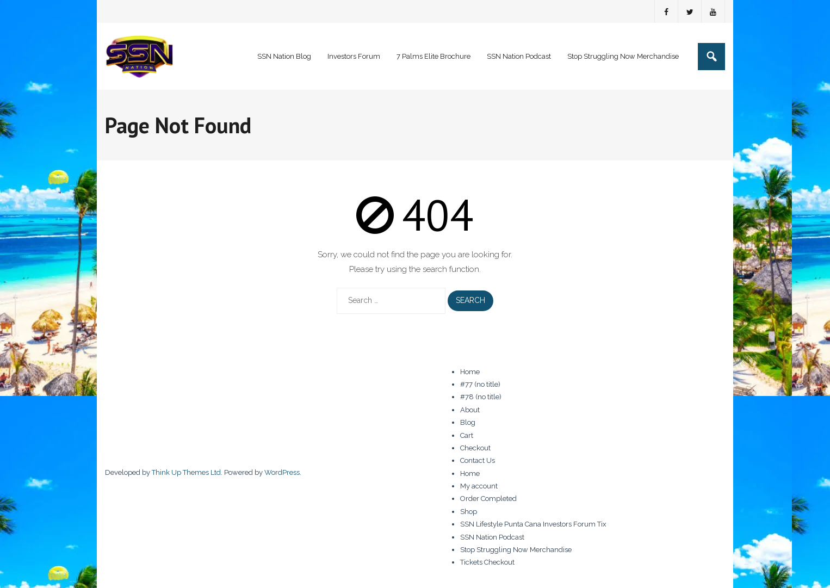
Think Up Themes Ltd (186, 472)
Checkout (475, 448)
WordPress (282, 472)
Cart (466, 435)
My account (479, 486)
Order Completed (488, 498)
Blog (467, 422)
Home (470, 372)
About (470, 410)
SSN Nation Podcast (492, 537)
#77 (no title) (480, 384)
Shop (468, 511)
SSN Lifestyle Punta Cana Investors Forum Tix (533, 524)
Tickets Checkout (487, 562)
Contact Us (477, 460)
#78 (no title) (480, 397)
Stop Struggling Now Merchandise (516, 550)
